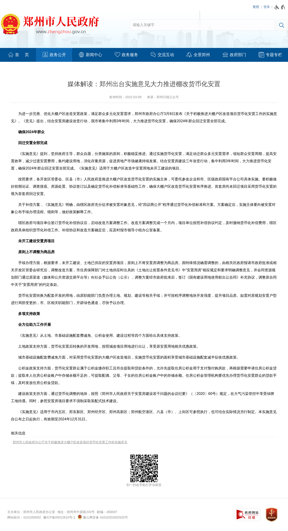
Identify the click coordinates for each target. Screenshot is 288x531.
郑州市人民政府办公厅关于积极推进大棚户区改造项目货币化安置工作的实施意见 (70, 442)
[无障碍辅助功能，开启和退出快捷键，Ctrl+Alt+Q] (280, 7)
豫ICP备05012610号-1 (59, 517)
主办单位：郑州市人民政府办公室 (31, 512)
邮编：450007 (107, 512)
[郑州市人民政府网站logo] (49, 24)
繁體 (256, 7)
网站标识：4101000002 (24, 517)
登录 (266, 7)
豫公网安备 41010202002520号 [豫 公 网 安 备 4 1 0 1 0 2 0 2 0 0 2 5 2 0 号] (103, 517)
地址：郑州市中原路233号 (75, 512)
